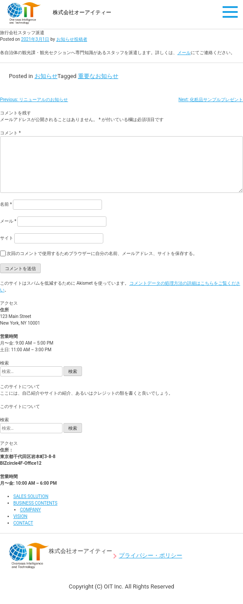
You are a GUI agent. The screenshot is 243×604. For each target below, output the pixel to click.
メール (184, 52)
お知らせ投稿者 (71, 39)
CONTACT (23, 523)
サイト (6, 237)
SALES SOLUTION (30, 496)
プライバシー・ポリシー (150, 555)
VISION (20, 516)
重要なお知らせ (98, 76)
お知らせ (46, 76)
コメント (10, 132)
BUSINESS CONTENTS (35, 503)
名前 (6, 204)
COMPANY (30, 509)
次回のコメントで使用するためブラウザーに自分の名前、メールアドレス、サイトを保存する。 (102, 253)
